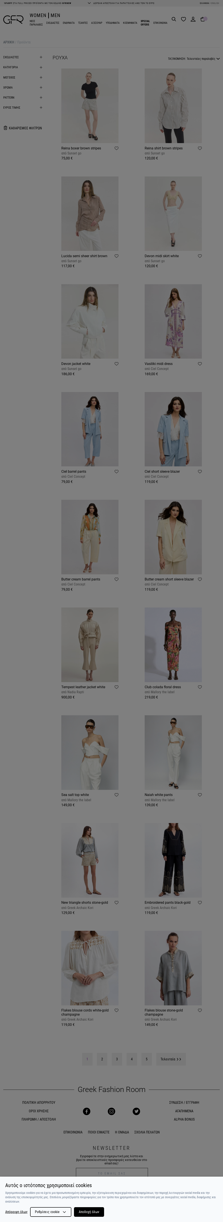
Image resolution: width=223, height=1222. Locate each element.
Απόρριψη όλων (16, 1212)
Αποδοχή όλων (89, 1212)
